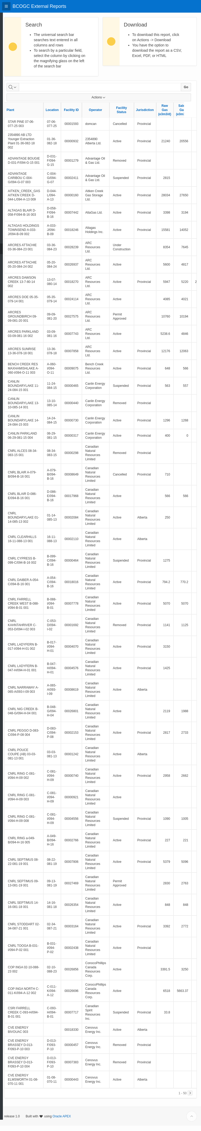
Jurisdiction (157, 115)
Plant (23, 115)
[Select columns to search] (25, 92)
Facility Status (134, 115)
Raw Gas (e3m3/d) (177, 115)
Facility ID (83, 115)
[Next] (190, 1098)
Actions (105, 103)
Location (64, 115)
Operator (108, 115)
